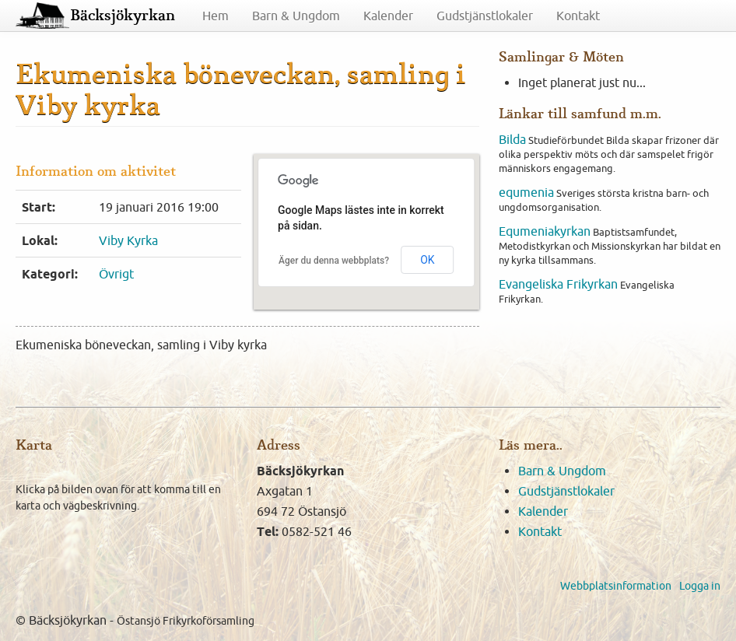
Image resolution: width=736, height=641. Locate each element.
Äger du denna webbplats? (334, 260)
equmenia (526, 192)
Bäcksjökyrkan (122, 16)
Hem (215, 16)
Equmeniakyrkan (545, 231)
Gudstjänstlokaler (484, 16)
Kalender (388, 16)
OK (427, 260)
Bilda (512, 139)
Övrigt (116, 274)
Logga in (699, 586)
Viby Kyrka (128, 240)
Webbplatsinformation (615, 586)
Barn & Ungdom (296, 16)
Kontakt (578, 16)
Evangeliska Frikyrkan (558, 284)
